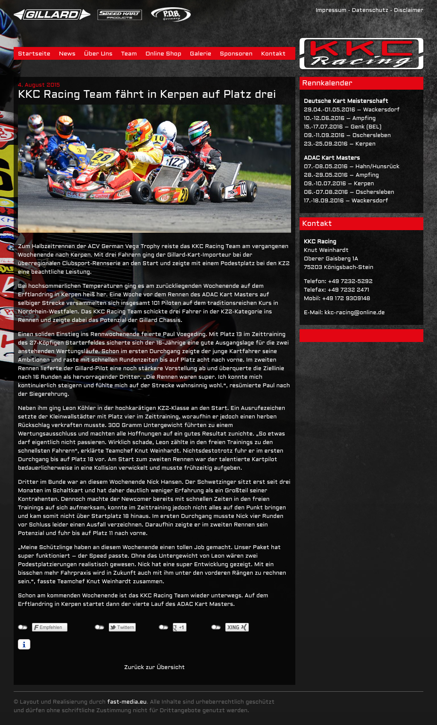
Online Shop (163, 54)
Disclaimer (408, 10)
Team (129, 54)
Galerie (200, 54)
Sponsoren (236, 54)
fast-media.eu (126, 702)
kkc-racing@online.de (354, 313)
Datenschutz (370, 10)
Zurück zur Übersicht (154, 667)
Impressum (331, 10)
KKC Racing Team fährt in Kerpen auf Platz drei (147, 95)
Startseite (34, 54)
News (67, 54)
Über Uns (98, 54)
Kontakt (273, 54)
